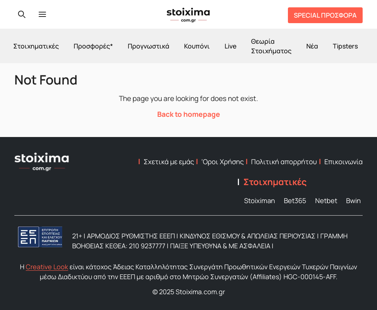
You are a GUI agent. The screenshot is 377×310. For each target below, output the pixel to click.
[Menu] (42, 14)
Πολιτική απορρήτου (284, 161)
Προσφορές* (93, 46)
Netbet (326, 200)
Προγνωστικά (148, 46)
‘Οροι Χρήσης (222, 161)
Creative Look (47, 266)
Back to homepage (188, 114)
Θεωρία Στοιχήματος (271, 46)
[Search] (21, 14)
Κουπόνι (197, 46)
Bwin (353, 200)
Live (230, 46)
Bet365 (295, 200)
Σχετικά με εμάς (169, 161)
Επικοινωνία (343, 161)
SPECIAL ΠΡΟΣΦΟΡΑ (325, 15)
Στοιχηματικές (36, 46)
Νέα (312, 46)
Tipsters (345, 46)
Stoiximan (259, 200)
